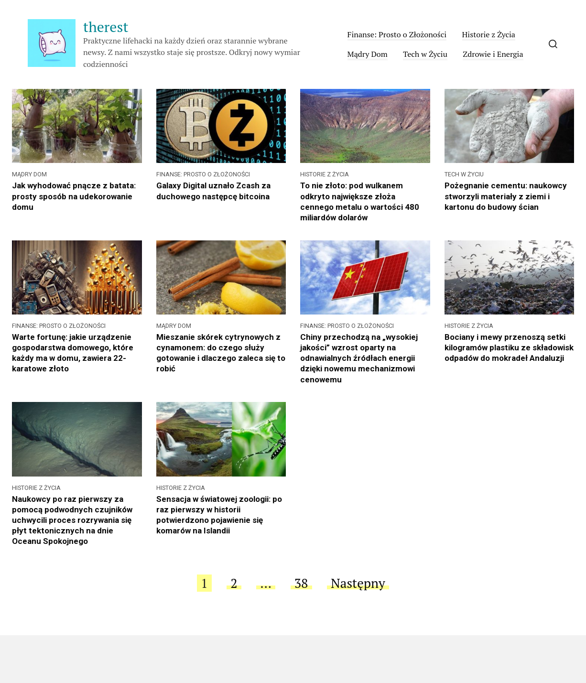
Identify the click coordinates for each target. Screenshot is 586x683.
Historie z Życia (488, 34)
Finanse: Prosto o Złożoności (397, 34)
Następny (358, 583)
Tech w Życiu (425, 54)
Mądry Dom (367, 54)
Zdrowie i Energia (493, 54)
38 (301, 583)
